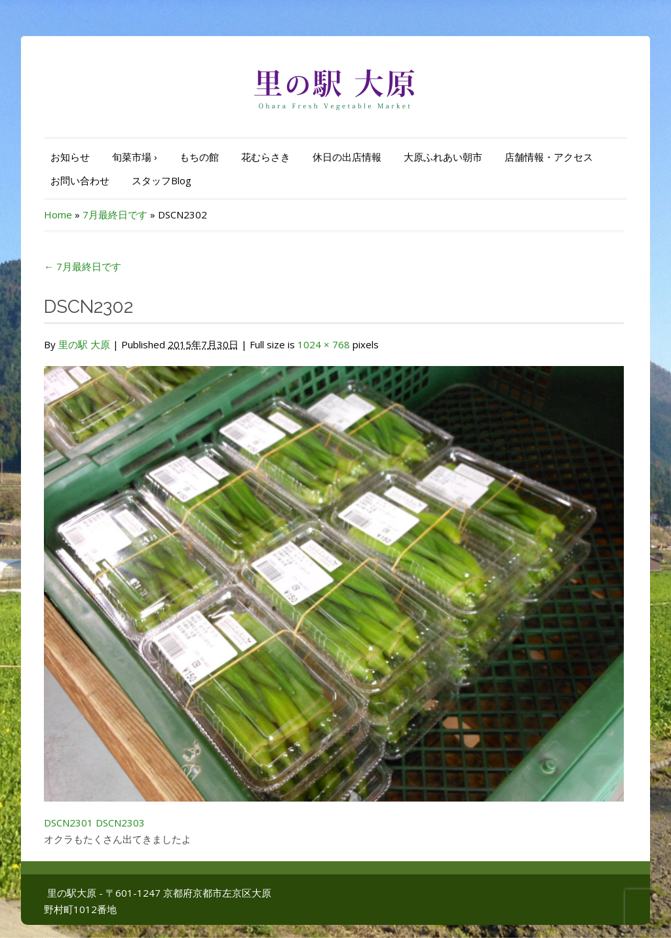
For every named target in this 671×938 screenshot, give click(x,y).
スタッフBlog (161, 180)
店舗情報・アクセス (549, 156)
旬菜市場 (134, 156)
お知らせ (70, 156)
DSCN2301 (68, 822)
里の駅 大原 (84, 344)
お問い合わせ (79, 180)
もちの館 (199, 156)
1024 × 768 (323, 344)
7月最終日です (115, 214)
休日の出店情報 (347, 156)
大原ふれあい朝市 (443, 156)
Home (58, 214)
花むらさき (265, 156)
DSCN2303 (120, 822)
